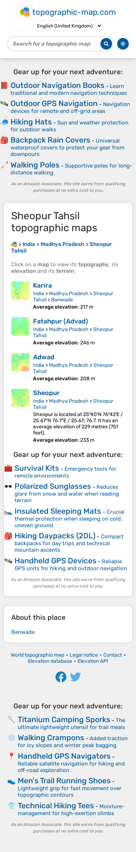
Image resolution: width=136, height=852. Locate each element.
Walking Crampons (51, 737)
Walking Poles (35, 164)
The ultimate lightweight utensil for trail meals (71, 723)
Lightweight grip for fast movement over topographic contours (69, 791)
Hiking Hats (31, 121)
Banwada (62, 300)
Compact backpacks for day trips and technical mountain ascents (69, 543)
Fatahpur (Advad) (60, 321)
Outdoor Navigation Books (57, 85)
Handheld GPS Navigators (64, 755)
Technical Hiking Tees (56, 805)
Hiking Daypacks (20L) (55, 535)
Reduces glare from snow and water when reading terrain (67, 494)
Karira (42, 285)
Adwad (43, 357)
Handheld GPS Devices (55, 560)
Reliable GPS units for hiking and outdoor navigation (71, 565)
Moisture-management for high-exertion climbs (71, 810)
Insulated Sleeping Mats (58, 511)
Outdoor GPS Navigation (54, 103)
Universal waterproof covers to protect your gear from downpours (67, 147)
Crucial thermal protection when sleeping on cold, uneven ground (69, 519)
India (38, 294)
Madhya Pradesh (68, 294)
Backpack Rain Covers (50, 139)
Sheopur (46, 393)
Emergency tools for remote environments (65, 472)
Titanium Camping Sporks (64, 719)
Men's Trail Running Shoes (64, 780)
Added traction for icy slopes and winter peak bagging (73, 742)
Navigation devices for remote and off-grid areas (70, 107)
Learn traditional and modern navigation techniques (69, 89)
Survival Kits (37, 467)
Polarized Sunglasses (53, 486)
